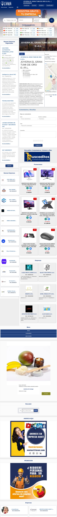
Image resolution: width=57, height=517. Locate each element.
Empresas (26, 5)
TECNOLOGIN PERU (8, 101)
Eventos (34, 5)
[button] (15, 20)
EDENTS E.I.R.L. (29, 293)
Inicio (28, 330)
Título (21, 123)
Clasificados (49, 5)
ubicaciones (28, 336)
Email (21, 116)
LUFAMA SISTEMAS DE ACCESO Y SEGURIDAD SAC (9, 124)
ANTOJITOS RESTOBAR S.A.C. (29, 314)
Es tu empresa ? (26, 71)
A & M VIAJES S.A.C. (47, 314)
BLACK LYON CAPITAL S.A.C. (47, 272)
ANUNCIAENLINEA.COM (24, 83)
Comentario (22, 130)
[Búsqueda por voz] (15, 20)
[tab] (22, 54)
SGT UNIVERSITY (7, 150)
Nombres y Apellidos (42, 116)
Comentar (38, 145)
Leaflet (47, 90)
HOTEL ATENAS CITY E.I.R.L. (47, 293)
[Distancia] (41, 20)
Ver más (9, 165)
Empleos (41, 5)
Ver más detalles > (6, 68)
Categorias (28, 333)
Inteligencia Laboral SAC (9, 74)
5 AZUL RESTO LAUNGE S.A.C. (29, 272)
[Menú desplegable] (17, 7)
